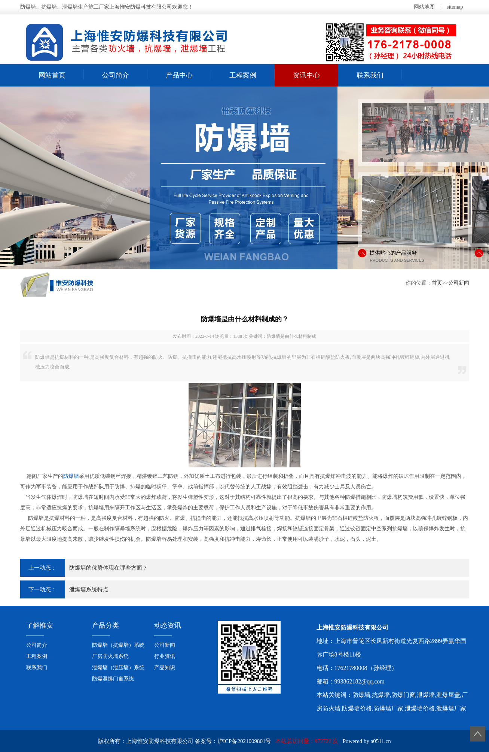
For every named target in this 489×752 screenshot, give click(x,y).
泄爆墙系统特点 (89, 589)
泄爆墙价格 (420, 708)
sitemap (455, 7)
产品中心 (179, 75)
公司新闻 (458, 283)
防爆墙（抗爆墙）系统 (118, 645)
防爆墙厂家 (388, 708)
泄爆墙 (426, 695)
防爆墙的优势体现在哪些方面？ (108, 568)
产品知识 (164, 667)
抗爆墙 (381, 695)
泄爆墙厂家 (451, 708)
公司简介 (115, 75)
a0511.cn (381, 741)
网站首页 (52, 75)
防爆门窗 (403, 695)
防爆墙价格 (357, 708)
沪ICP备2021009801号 (244, 741)
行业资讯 (164, 656)
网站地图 (424, 7)
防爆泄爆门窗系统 (113, 679)
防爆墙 (71, 476)
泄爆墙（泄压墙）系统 (118, 667)
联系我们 (370, 75)
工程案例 (242, 75)
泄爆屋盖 (448, 695)
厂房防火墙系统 (110, 656)
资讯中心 (306, 75)
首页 (437, 283)
